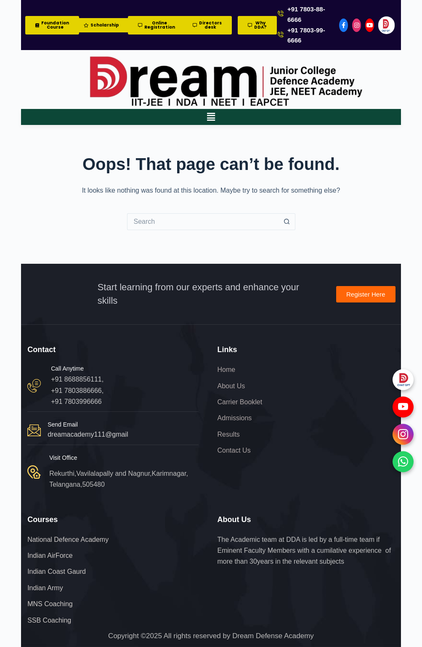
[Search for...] (203, 221)
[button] (211, 117)
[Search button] (287, 221)
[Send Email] (34, 430)
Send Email (63, 424)
